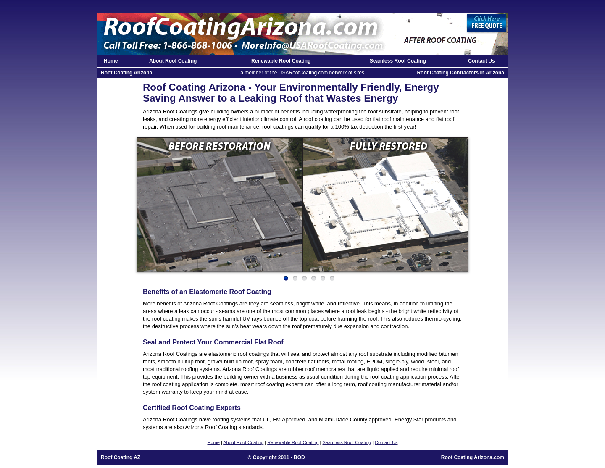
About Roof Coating (173, 61)
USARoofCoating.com (303, 73)
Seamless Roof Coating (398, 61)
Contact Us (481, 61)
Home (111, 61)
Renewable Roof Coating (280, 61)
